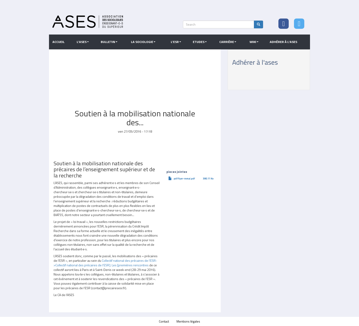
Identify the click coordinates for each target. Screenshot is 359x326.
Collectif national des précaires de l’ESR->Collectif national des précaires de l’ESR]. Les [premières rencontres (105, 262)
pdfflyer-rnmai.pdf (184, 178)
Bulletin (109, 41)
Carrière (227, 41)
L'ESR (176, 41)
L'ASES (83, 41)
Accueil (58, 41)
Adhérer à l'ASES (283, 41)
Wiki (254, 41)
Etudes (200, 41)
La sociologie (143, 41)
